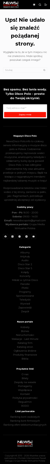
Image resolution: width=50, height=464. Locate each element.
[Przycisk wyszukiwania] (44, 70)
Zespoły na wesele (25, 382)
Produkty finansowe (25, 354)
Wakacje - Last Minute (25, 339)
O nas (25, 374)
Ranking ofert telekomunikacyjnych (25, 424)
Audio (25, 260)
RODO (25, 405)
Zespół (25, 311)
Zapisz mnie (25, 114)
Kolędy (25, 272)
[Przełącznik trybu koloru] (34, 4)
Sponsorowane (25, 295)
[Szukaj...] (22, 70)
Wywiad (25, 303)
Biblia (25, 358)
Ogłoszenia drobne (25, 350)
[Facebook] (5, 236)
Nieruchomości (25, 335)
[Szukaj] (40, 5)
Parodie (25, 284)
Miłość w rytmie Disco (25, 280)
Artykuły (25, 256)
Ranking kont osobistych (25, 416)
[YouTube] (26, 236)
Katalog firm (25, 343)
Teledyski (25, 299)
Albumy (25, 252)
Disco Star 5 (25, 268)
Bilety (25, 378)
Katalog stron (25, 347)
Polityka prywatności (25, 397)
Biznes (25, 331)
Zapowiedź (25, 307)
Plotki (25, 287)
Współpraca (25, 390)
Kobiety (25, 327)
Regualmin (25, 401)
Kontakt (25, 394)
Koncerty (25, 276)
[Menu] (45, 4)
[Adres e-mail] (25, 108)
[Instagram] (19, 236)
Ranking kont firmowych (25, 420)
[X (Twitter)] (12, 236)
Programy (25, 291)
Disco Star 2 (25, 264)
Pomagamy (25, 386)
